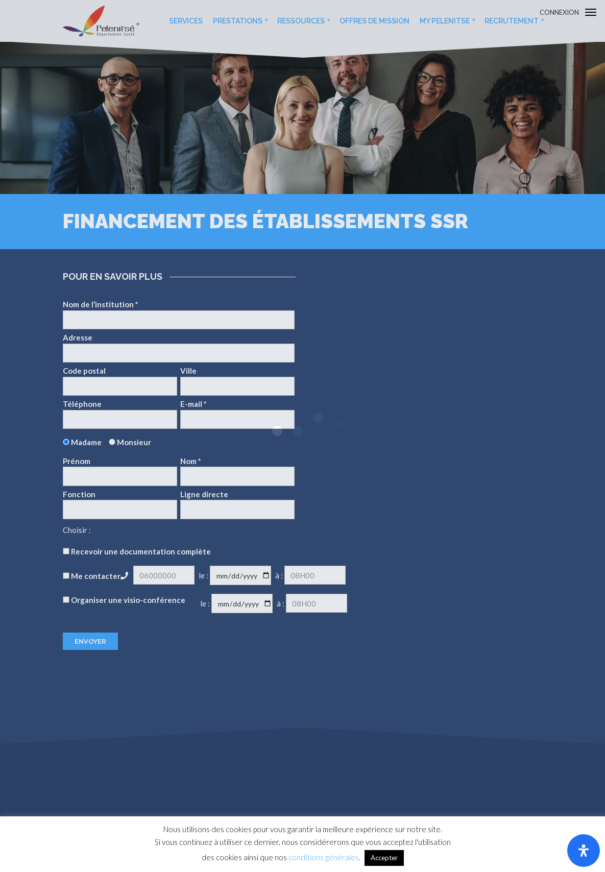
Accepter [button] (384, 858)
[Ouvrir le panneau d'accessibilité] (583, 850)
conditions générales (323, 857)
